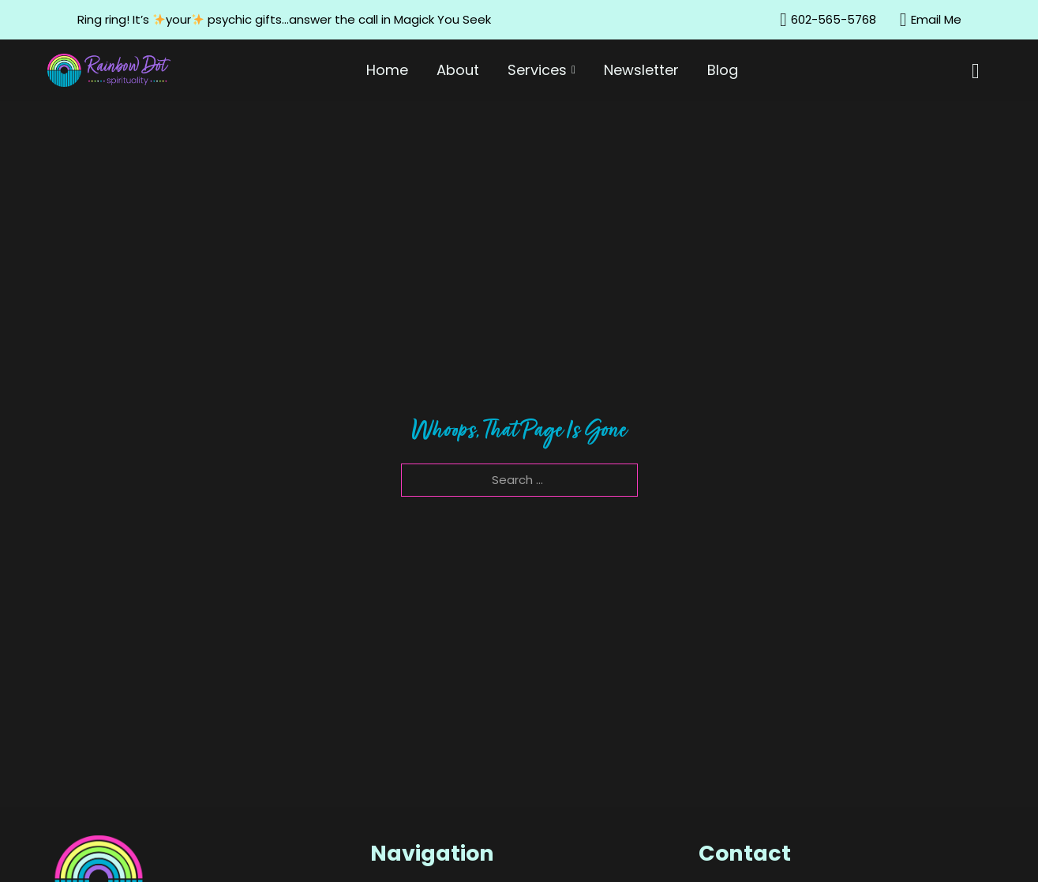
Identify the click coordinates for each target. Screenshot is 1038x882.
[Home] (109, 71)
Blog (722, 70)
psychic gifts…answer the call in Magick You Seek (351, 19)
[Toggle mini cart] (981, 71)
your (180, 19)
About (458, 70)
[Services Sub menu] (575, 70)
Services (537, 70)
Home (387, 70)
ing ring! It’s (118, 19)
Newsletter (641, 70)
